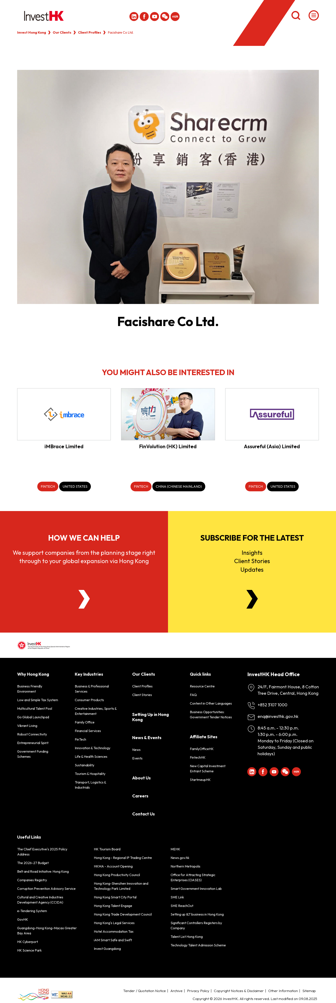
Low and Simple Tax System (37, 700)
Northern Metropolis (185, 866)
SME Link (177, 897)
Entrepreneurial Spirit (32, 743)
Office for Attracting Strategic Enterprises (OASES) (193, 877)
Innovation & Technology (92, 748)
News (136, 749)
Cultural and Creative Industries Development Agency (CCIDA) (40, 899)
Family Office (84, 722)
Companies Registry (32, 880)
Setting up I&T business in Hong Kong (197, 914)
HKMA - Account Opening (113, 866)
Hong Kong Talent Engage (113, 906)
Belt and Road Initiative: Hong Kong (43, 871)
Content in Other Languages (211, 703)
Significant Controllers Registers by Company (196, 925)
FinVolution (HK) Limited (168, 446)
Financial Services (88, 731)
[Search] (296, 15)
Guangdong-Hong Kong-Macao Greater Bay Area (47, 930)
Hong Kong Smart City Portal (115, 897)
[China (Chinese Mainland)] (178, 486)
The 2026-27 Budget (33, 863)
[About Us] (84, 599)
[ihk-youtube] (154, 16)
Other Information (283, 990)
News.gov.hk (180, 858)
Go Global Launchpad (33, 717)
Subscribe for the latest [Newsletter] (252, 538)
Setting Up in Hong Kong (150, 717)
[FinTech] (47, 486)
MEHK (175, 849)
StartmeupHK (200, 779)
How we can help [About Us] (84, 538)
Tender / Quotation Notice (144, 990)
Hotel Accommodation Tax (114, 931)
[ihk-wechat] (164, 16)
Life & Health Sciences (91, 756)
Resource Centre (202, 686)
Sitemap (309, 990)
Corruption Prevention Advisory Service (46, 888)
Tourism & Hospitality (90, 773)
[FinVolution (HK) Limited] (167, 414)
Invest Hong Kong (31, 32)
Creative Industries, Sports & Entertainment (96, 711)
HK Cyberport (27, 942)
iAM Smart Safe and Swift (113, 940)
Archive (176, 990)
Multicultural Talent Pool (34, 708)
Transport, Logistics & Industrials (90, 784)
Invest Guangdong (107, 948)
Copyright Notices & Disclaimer (239, 990)
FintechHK (198, 757)
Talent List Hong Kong (187, 936)
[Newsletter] (252, 599)
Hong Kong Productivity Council (117, 875)
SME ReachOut (182, 906)
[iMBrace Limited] (64, 414)
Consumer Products (89, 700)
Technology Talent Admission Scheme (198, 945)
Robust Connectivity (32, 734)
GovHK (22, 919)
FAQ (193, 695)
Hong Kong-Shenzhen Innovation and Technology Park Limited (121, 886)
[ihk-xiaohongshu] (175, 16)
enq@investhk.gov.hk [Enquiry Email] (278, 716)
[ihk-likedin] (133, 16)
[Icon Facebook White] (144, 16)
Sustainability (84, 765)
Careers (140, 795)
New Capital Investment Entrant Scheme (207, 768)
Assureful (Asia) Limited (272, 446)
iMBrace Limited (64, 446)
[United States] (75, 486)
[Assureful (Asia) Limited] (272, 414)
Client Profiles (89, 32)
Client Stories (142, 695)
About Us (141, 777)
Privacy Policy (198, 990)
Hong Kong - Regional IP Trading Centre (123, 858)
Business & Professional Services (92, 688)
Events (137, 758)
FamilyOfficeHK (202, 749)
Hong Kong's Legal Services (114, 923)
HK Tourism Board (107, 849)
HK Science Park (29, 950)
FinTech (80, 739)
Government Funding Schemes (32, 754)
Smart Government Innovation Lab (196, 888)
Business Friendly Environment (29, 688)
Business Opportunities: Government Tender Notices (211, 714)
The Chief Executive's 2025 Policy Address (42, 851)
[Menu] (314, 15)
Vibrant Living (27, 725)
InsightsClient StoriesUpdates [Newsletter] (252, 561)
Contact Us (143, 814)
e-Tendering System (32, 911)
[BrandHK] (33, 994)
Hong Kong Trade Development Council (123, 914)
